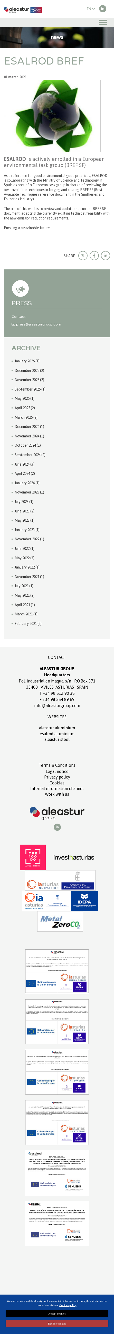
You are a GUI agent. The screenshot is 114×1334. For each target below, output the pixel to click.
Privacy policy (57, 777)
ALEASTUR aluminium (57, 728)
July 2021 (24, 586)
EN (91, 9)
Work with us (57, 794)
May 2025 (24, 398)
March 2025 (26, 417)
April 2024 (25, 473)
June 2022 (24, 549)
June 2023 (24, 511)
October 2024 (28, 445)
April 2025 (25, 408)
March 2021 (26, 614)
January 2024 (27, 483)
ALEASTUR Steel (57, 739)
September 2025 (30, 389)
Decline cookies (57, 1323)
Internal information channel (57, 788)
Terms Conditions (57, 765)
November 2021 (29, 577)
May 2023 (24, 520)
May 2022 (24, 558)
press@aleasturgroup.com (36, 324)
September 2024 (30, 455)
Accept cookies (57, 1313)
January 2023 (27, 530)
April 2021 (25, 605)
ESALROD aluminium (57, 733)
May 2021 (24, 595)
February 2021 (28, 624)
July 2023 (24, 502)
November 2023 (29, 492)
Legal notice (57, 771)
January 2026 (27, 361)
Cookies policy (67, 1305)
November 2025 (29, 380)
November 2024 (29, 436)
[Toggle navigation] (103, 22)
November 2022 (29, 539)
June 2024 (24, 464)
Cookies (57, 783)
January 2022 (27, 567)
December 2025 (29, 371)
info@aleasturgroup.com (57, 705)
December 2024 (29, 427)
